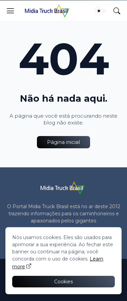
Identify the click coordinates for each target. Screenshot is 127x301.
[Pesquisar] (117, 11)
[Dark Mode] (101, 11)
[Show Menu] (10, 11)
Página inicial (63, 142)
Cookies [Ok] (63, 282)
